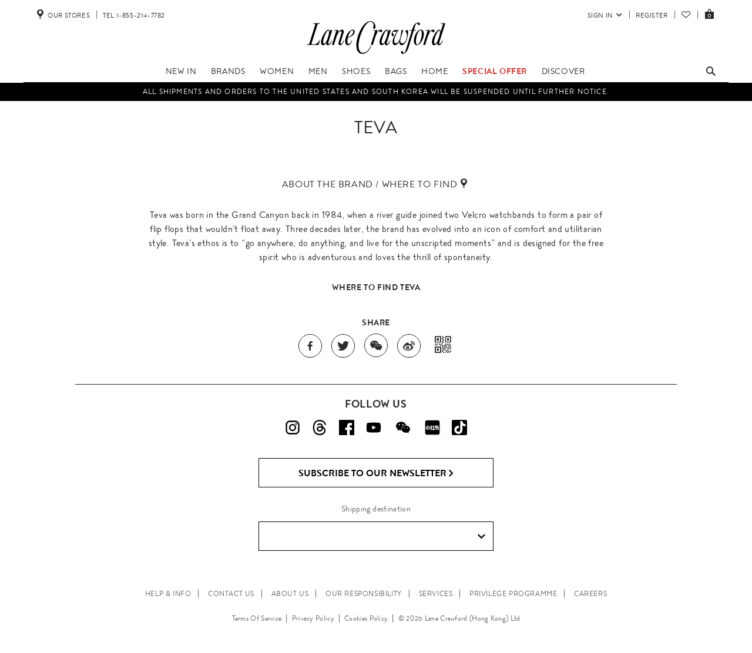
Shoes (356, 71)
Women (277, 71)
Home (434, 71)
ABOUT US (290, 593)
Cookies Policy (366, 618)
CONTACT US (231, 593)
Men (318, 71)
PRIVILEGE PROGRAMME (513, 593)
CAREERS (590, 593)
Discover (563, 71)
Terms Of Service (257, 618)
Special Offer (494, 71)
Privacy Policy (313, 618)
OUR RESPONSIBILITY (363, 593)
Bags (396, 71)
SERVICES (436, 593)
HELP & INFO (168, 593)
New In (181, 71)
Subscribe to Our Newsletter (376, 473)
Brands (228, 71)
